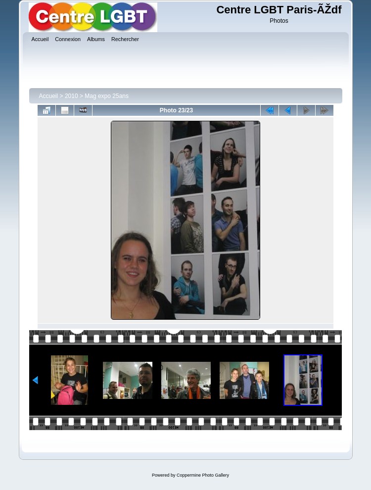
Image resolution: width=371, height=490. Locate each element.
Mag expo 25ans (107, 96)
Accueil (48, 96)
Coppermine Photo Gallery (203, 475)
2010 (71, 96)
